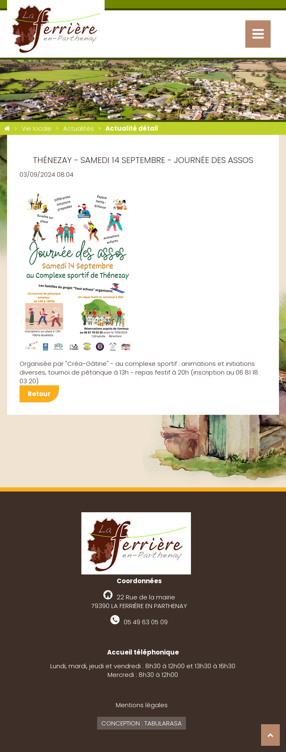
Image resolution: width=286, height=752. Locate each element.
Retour (39, 393)
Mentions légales (142, 705)
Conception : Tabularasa (141, 723)
